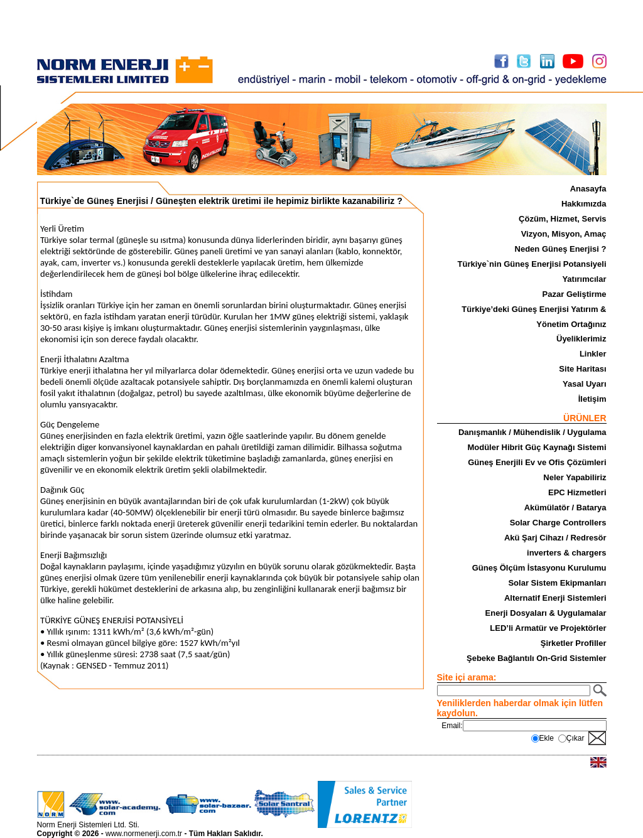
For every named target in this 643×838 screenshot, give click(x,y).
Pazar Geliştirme (575, 294)
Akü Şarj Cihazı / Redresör (555, 537)
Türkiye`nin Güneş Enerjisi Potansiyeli (532, 264)
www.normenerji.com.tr (143, 833)
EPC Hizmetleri (577, 492)
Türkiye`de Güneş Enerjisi (94, 201)
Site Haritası (582, 368)
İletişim (592, 399)
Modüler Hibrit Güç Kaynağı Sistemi (536, 447)
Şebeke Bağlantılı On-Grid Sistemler (537, 658)
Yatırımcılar (584, 279)
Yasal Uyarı (584, 384)
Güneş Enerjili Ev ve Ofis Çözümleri (537, 462)
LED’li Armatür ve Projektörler (548, 628)
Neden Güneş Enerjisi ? (561, 249)
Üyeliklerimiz (581, 338)
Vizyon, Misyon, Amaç (564, 234)
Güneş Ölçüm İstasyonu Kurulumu (539, 567)
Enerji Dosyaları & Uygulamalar (546, 613)
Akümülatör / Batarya (565, 507)
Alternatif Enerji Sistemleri (555, 598)
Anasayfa (588, 188)
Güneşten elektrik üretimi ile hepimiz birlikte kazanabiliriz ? (279, 201)
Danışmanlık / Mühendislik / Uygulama (532, 432)
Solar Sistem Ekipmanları (557, 583)
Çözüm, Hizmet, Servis (562, 218)
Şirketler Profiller (574, 643)
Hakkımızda (584, 203)
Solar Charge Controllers (558, 522)
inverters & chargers (566, 552)
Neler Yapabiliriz (574, 477)
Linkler (593, 353)
